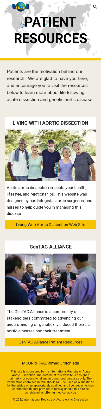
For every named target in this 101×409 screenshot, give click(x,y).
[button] (6, 6)
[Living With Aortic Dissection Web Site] (50, 225)
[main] (50, 30)
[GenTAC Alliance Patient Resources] (50, 342)
